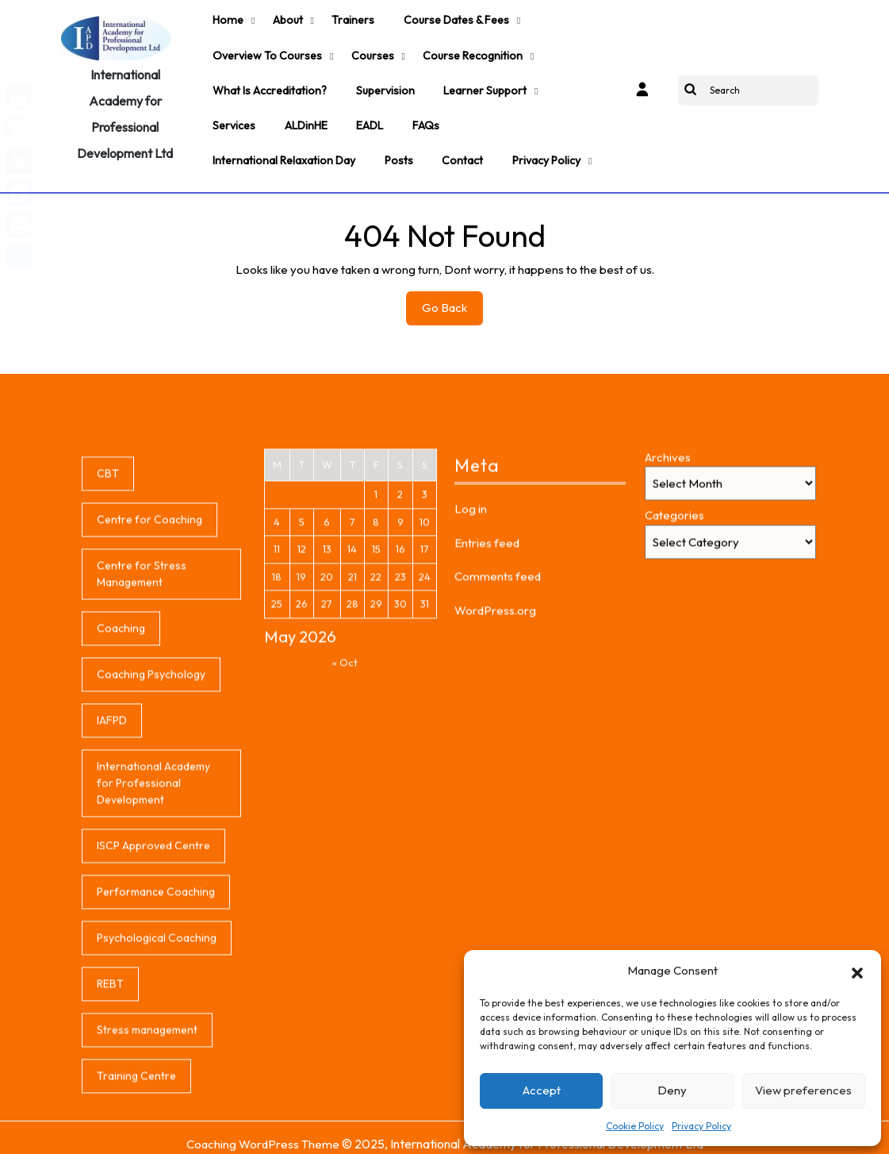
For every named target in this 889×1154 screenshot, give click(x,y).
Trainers (348, 19)
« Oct (345, 803)
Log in (470, 649)
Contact (459, 149)
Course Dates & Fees (450, 19)
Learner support (481, 84)
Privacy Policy (701, 1126)
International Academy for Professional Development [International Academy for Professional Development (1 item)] (153, 924)
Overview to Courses (266, 51)
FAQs (421, 117)
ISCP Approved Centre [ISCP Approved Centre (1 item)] (153, 986)
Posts (396, 149)
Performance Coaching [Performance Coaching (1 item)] (156, 1032)
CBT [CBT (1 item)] (108, 614)
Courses (369, 51)
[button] (857, 971)
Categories (674, 656)
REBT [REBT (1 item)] (110, 1124)
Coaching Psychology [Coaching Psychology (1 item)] (151, 815)
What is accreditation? (269, 84)
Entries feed (486, 682)
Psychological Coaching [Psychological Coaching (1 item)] (157, 1078)
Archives (668, 598)
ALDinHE (303, 117)
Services (233, 117)
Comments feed (497, 717)
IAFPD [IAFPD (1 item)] (112, 861)
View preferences (803, 1090)
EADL (366, 117)
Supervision (383, 84)
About (284, 19)
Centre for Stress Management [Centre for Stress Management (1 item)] (141, 714)
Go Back (452, 300)
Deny (672, 1090)
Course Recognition (469, 51)
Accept (542, 1090)
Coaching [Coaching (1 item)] (121, 769)
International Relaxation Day (283, 149)
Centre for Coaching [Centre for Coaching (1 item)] (149, 660)
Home (226, 19)
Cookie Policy (635, 1126)
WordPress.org (495, 750)
